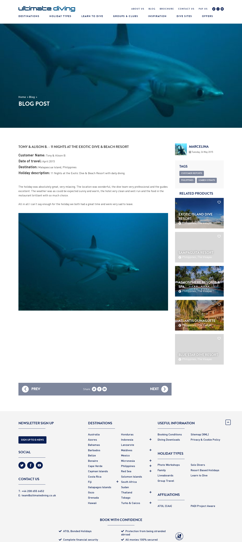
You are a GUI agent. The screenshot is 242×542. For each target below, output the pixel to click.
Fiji (90, 481)
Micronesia (128, 460)
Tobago (125, 497)
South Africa (129, 481)
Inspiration (157, 16)
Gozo (91, 492)
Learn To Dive (92, 16)
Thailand (126, 492)
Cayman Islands (98, 471)
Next (154, 389)
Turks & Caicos (130, 503)
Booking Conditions (170, 434)
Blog (152, 8)
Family (162, 470)
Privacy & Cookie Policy (205, 439)
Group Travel (166, 480)
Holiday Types (60, 16)
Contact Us (186, 8)
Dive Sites (184, 16)
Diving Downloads (169, 439)
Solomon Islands (131, 476)
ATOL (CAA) (165, 506)
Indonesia (127, 439)
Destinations (28, 16)
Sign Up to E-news (32, 440)
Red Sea (126, 471)
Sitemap (196, 434)
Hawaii (92, 503)
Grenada (93, 497)
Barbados (94, 450)
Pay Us (203, 8)
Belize (92, 455)
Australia (94, 434)
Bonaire (93, 460)
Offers (207, 16)
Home (22, 96)
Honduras (127, 434)
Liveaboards (165, 475)
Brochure (167, 8)
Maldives (126, 450)
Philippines (128, 466)
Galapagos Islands (99, 487)
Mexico (125, 455)
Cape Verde (95, 466)
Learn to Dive (199, 475)
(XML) (205, 434)
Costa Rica (94, 476)
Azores (92, 439)
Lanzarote (127, 445)
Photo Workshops (169, 464)
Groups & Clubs (125, 16)
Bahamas (94, 445)
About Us (137, 8)
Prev (35, 389)
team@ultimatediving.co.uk (39, 495)
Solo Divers (198, 464)
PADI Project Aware (203, 506)
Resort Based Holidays (205, 470)
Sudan (125, 487)
